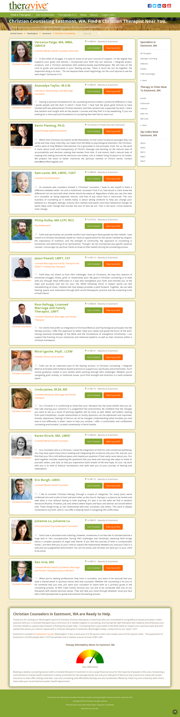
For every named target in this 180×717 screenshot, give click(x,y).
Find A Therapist (22, 14)
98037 (142, 161)
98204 (142, 143)
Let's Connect (93, 48)
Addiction (144, 63)
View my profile (113, 48)
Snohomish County (44, 634)
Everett (143, 98)
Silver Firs (144, 113)
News (83, 14)
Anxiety (143, 69)
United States (16, 33)
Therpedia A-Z (67, 14)
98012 (142, 152)
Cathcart (143, 108)
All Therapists (145, 53)
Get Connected (45, 14)
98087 (142, 156)
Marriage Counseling (148, 58)
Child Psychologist (147, 74)
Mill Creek (144, 119)
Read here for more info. (90, 709)
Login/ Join (109, 14)
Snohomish (145, 103)
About (94, 14)
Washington (32, 33)
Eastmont (46, 33)
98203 (142, 147)
